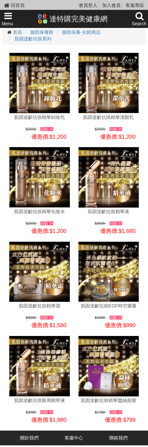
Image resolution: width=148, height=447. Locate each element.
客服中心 (74, 437)
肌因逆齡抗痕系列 (33, 38)
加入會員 (111, 5)
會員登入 (88, 5)
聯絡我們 (118, 437)
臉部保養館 (41, 32)
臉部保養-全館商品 (81, 32)
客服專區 (135, 5)
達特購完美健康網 (72, 19)
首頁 (17, 32)
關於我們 (29, 437)
